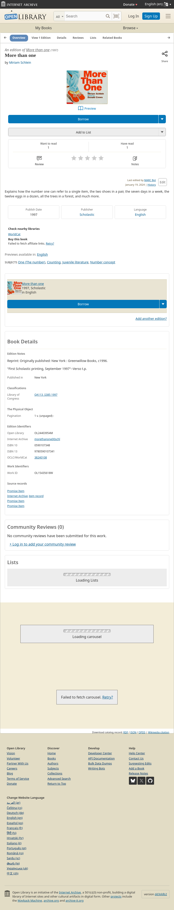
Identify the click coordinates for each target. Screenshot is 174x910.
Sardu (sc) (13, 858)
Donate (130, 4)
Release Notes (138, 773)
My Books (43, 27)
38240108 (40, 457)
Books (52, 758)
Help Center (137, 753)
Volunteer (13, 758)
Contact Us (136, 758)
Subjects (53, 768)
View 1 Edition (41, 38)
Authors (53, 763)
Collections (55, 773)
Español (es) (15, 823)
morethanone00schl (47, 439)
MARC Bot (150, 180)
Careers (12, 768)
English (140, 214)
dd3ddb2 (161, 894)
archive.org (51, 900)
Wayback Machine (30, 900)
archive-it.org (74, 900)
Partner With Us (17, 763)
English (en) (15, 818)
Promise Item (15, 491)
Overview (18, 38)
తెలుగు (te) (13, 863)
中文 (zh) (12, 873)
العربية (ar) (13, 803)
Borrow (83, 119)
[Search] (84, 16)
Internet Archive (17, 496)
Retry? (50, 243)
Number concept (102, 262)
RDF (125, 732)
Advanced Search (59, 779)
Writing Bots (96, 768)
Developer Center (100, 753)
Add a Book (136, 768)
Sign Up (151, 16)
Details (61, 38)
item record (36, 496)
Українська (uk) (17, 868)
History (151, 184)
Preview (90, 108)
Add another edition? (151, 318)
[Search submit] (108, 16)
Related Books (112, 38)
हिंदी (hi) (11, 833)
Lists (93, 38)
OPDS (142, 732)
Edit (162, 182)
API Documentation (101, 758)
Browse (112, 27)
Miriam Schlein (20, 62)
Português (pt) (16, 848)
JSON (133, 732)
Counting (54, 262)
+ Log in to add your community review (43, 544)
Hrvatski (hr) (15, 838)
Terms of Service (18, 779)
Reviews (78, 38)
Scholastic (87, 214)
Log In (133, 16)
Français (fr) (15, 828)
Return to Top (57, 783)
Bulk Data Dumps (100, 763)
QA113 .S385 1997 (46, 395)
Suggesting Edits (140, 763)
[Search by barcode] (116, 16)
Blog (10, 773)
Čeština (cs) (14, 808)
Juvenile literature (75, 262)
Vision (11, 753)
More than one (38, 49)
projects (116, 896)
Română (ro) (15, 853)
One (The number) (31, 262)
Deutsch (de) (15, 813)
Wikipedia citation (158, 732)
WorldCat (14, 234)
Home (52, 753)
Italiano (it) (14, 843)
